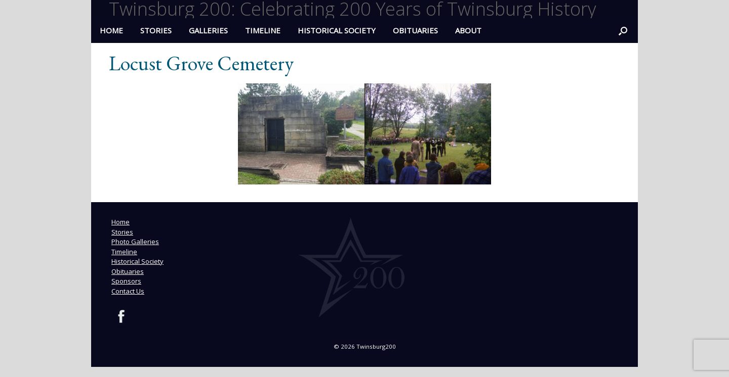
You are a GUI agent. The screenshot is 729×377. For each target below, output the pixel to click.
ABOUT (468, 30)
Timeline (262, 30)
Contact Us (127, 291)
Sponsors (126, 281)
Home (120, 221)
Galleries (208, 30)
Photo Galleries (135, 241)
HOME (111, 30)
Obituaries (415, 30)
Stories (156, 30)
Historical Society (337, 30)
